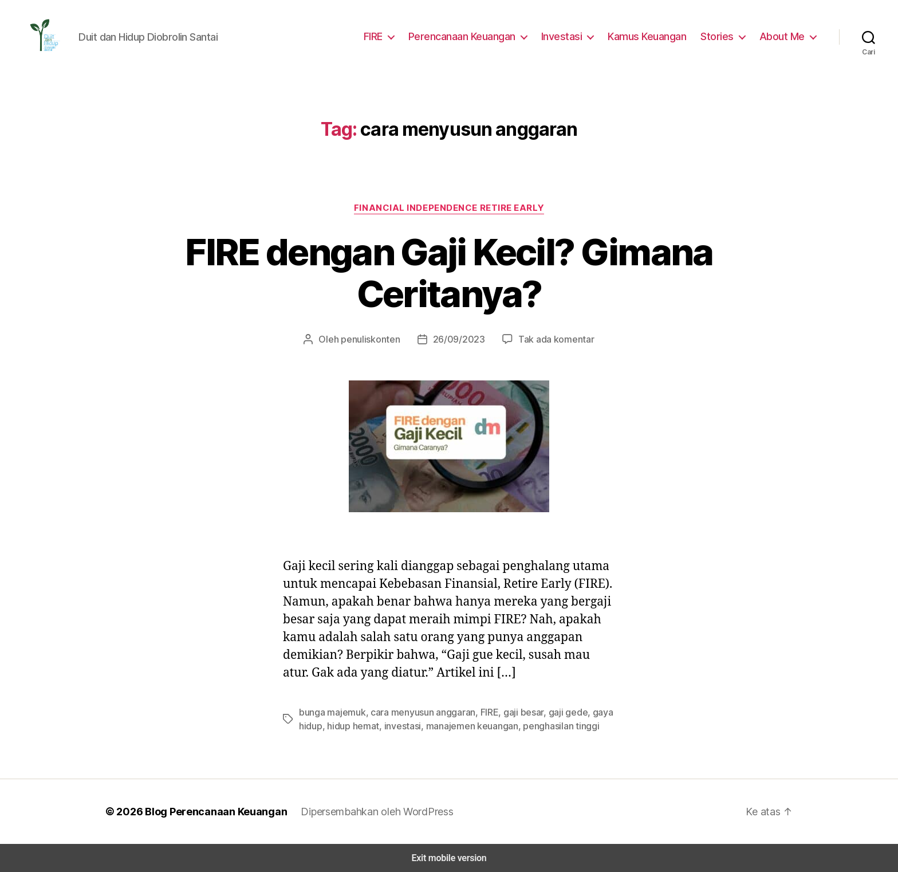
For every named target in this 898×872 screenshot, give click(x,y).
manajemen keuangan (462, 725)
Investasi (570, 36)
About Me (784, 36)
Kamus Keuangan (653, 36)
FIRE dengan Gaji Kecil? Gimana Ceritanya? (449, 273)
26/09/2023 (458, 339)
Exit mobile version (448, 858)
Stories (722, 36)
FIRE (383, 36)
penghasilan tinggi (546, 725)
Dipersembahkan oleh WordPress (368, 811)
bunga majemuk (330, 712)
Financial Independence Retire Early (449, 208)
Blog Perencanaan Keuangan (209, 811)
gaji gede (557, 712)
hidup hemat (349, 725)
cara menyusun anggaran (417, 712)
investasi (396, 725)
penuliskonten (376, 339)
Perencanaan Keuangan (472, 36)
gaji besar (516, 712)
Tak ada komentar (549, 339)
